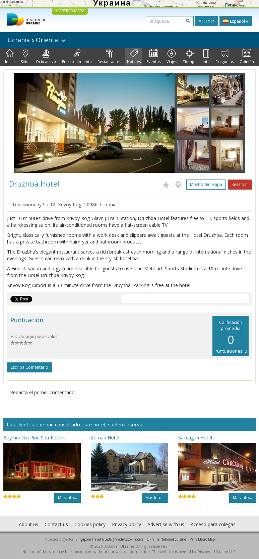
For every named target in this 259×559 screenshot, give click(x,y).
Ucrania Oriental (36, 40)
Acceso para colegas (213, 524)
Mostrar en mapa (206, 184)
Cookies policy (90, 524)
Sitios (25, 56)
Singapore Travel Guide (93, 539)
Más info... (67, 497)
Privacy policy (126, 524)
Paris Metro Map (202, 539)
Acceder (206, 21)
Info (206, 56)
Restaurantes (109, 56)
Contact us (56, 524)
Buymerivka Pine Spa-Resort (34, 437)
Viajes (172, 56)
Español (236, 21)
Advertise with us (165, 524)
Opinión (247, 56)
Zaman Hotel (105, 437)
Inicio (10, 56)
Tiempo (190, 56)
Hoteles (134, 56)
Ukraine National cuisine (166, 539)
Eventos (153, 56)
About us (28, 524)
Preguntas (224, 56)
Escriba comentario (29, 367)
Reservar (240, 184)
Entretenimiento (77, 56)
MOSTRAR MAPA (69, 10)
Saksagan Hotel (195, 437)
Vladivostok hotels (129, 539)
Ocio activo (46, 56)
